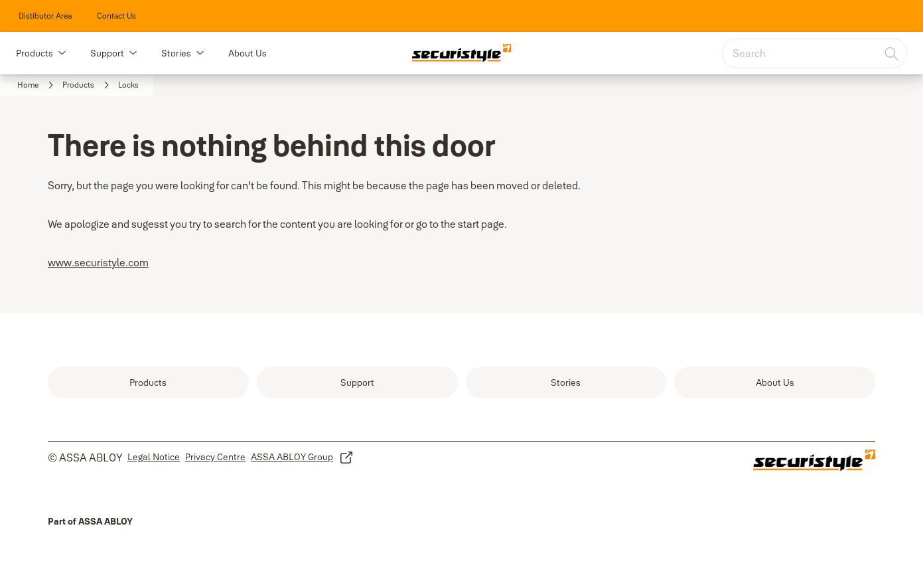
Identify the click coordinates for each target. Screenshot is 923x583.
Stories (176, 53)
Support (107, 53)
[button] (61, 53)
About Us (247, 53)
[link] (45, 16)
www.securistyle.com (98, 262)
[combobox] (814, 53)
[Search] (892, 53)
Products (34, 53)
